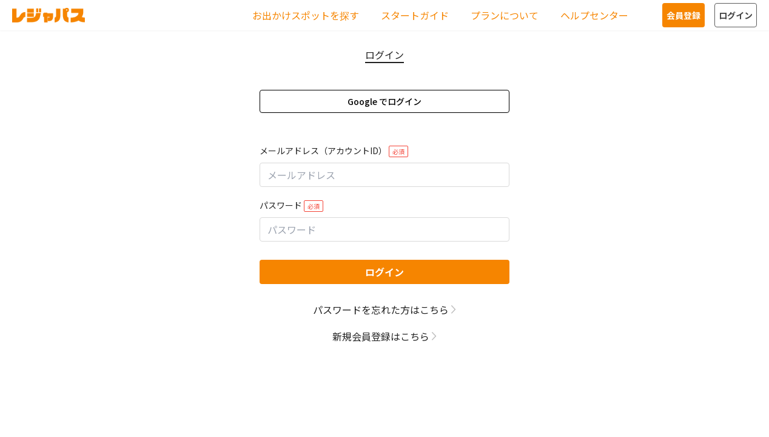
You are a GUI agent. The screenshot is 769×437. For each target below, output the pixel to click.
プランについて (505, 15)
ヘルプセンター (594, 15)
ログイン (736, 15)
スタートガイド (415, 15)
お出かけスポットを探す (305, 15)
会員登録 (683, 15)
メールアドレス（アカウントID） (334, 150)
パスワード (291, 205)
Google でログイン (384, 101)
